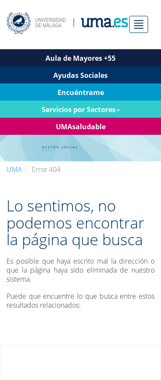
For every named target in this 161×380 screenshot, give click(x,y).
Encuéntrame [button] (81, 92)
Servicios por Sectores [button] (81, 109)
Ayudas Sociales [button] (80, 75)
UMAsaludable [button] (81, 126)
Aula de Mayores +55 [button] (80, 58)
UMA (14, 169)
